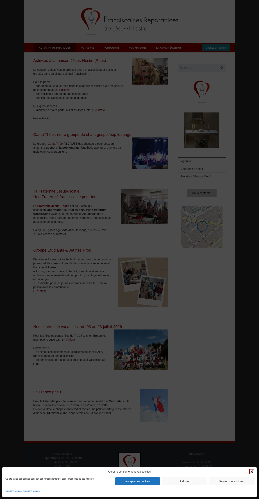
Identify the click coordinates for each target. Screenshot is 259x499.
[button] (252, 471)
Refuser (184, 481)
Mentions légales (13, 491)
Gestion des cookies (231, 481)
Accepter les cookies (137, 481)
